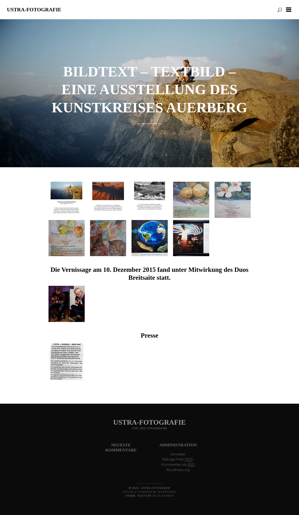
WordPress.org (178, 470)
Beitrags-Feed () (178, 459)
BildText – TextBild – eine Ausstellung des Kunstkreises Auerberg (149, 89)
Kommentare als (178, 465)
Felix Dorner (163, 495)
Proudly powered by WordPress (149, 492)
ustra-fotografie (34, 9)
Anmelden (178, 454)
